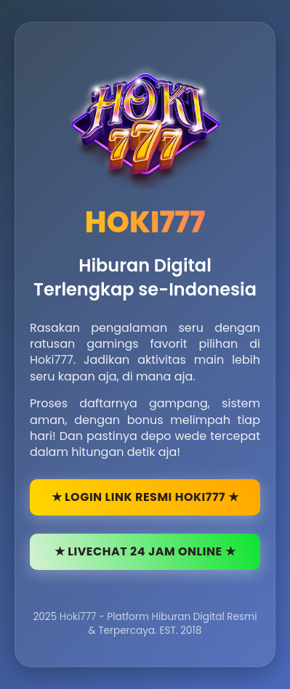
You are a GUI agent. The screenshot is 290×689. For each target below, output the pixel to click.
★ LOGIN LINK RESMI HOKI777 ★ (145, 497)
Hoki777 (51, 359)
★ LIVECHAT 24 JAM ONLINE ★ (145, 551)
